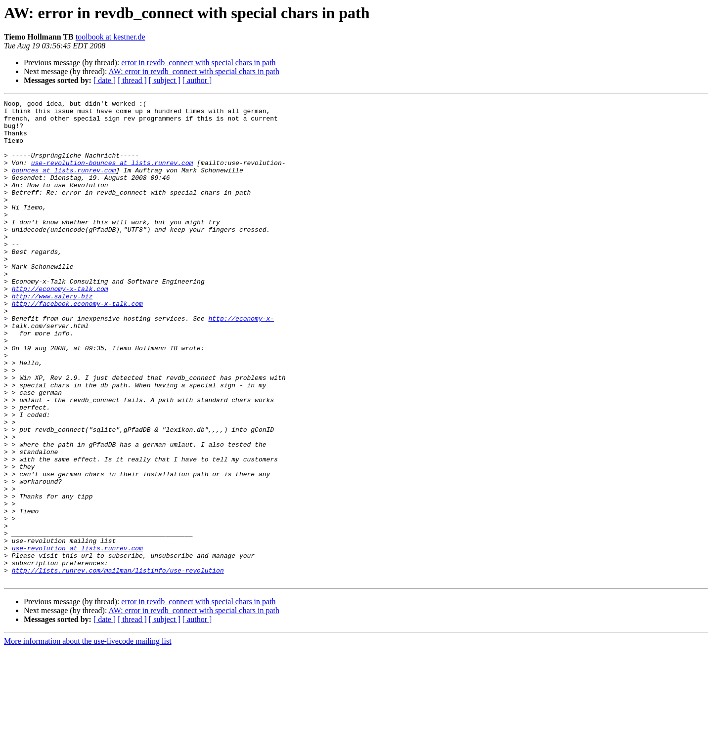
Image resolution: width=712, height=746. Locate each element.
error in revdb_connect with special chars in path (198, 62)
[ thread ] (132, 80)
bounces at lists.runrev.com (64, 184)
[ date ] (104, 80)
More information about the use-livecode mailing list (88, 737)
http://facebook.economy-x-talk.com (77, 344)
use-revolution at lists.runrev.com (77, 638)
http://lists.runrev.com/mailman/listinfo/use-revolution (118, 665)
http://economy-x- (241, 362)
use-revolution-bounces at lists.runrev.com (112, 175)
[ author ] (197, 80)
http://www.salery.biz (52, 336)
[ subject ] (164, 80)
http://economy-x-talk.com (60, 327)
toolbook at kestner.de (110, 37)
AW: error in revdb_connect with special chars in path (194, 71)
